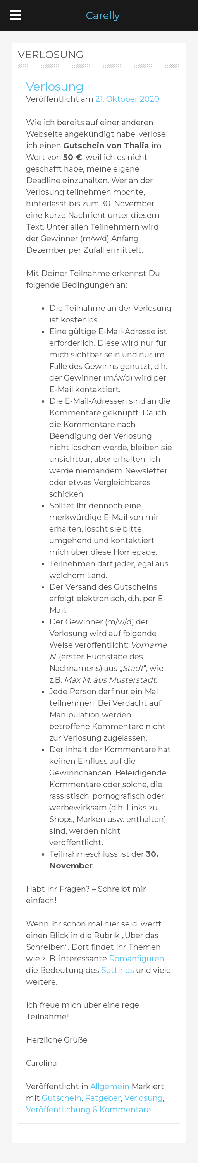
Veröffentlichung (58, 1109)
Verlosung (55, 86)
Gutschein (61, 1098)
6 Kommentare (122, 1109)
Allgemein (109, 1086)
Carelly (103, 15)
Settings (117, 970)
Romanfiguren (136, 958)
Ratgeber (103, 1098)
